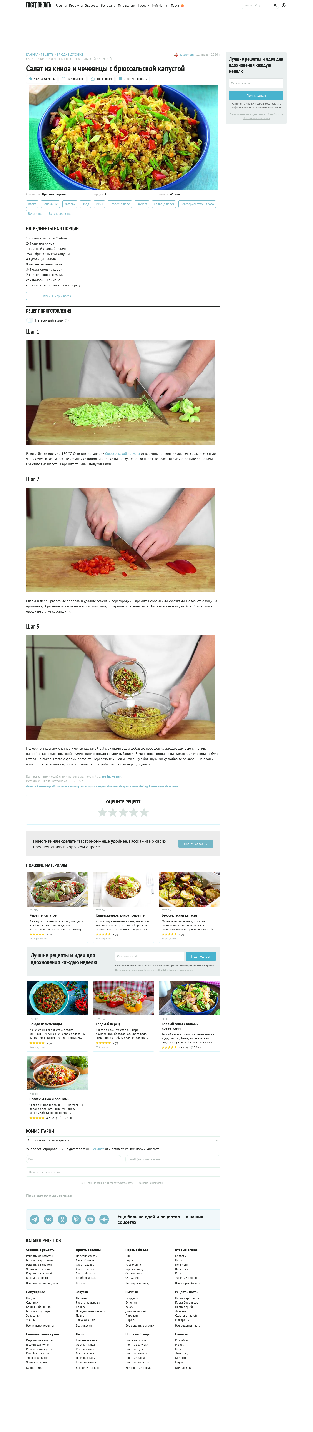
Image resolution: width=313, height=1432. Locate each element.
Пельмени (182, 1265)
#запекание (156, 786)
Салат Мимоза (85, 1273)
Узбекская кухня (37, 1358)
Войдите (97, 1149)
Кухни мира (34, 1368)
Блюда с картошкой (39, 1260)
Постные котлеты (137, 1362)
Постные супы (134, 1349)
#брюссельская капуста (67, 786)
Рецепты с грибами (39, 1265)
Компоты (181, 1358)
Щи (127, 1256)
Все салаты (83, 1283)
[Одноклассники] (62, 1219)
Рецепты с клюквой (39, 1273)
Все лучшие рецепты (40, 1325)
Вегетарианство (60, 214)
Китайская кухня (37, 1353)
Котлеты (180, 1256)
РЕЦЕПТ (166, 1019)
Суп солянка (133, 1273)
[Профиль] (284, 5)
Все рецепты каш (87, 1368)
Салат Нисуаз (85, 1269)
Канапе (81, 1307)
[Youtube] (90, 1219)
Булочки (131, 1302)
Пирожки (131, 1315)
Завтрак (69, 204)
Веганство (35, 214)
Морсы (179, 1345)
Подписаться (201, 956)
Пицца (30, 1298)
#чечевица (43, 786)
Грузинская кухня (38, 1345)
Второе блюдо (120, 204)
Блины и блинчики (39, 1307)
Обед (85, 204)
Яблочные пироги (38, 1269)
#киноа (31, 786)
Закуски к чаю (85, 1320)
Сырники (32, 1302)
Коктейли (181, 1340)
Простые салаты (86, 1256)
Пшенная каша (86, 1358)
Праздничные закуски (91, 1311)
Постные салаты (136, 1340)
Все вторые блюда (187, 1283)
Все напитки (183, 1368)
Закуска (142, 204)
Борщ (129, 1260)
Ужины (30, 1320)
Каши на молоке (87, 1362)
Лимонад (181, 1353)
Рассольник (133, 1265)
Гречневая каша (86, 1340)
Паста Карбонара (187, 1298)
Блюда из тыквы (37, 1278)
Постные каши (135, 1358)
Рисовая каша (85, 1349)
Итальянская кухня (39, 1349)
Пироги (130, 1320)
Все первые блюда (137, 1283)
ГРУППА (100, 910)
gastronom (186, 55)
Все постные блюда (138, 1368)
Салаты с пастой (186, 1315)
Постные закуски (136, 1345)
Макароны (182, 1320)
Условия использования (182, 970)
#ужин (133, 786)
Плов (178, 1260)
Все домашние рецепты (42, 1283)
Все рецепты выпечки (139, 1325)
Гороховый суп (135, 1269)
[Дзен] (104, 1219)
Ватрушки (132, 1298)
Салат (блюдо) (164, 204)
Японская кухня (36, 1362)
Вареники (181, 1269)
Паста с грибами (186, 1307)
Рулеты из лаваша (88, 1302)
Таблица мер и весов (57, 296)
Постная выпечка (136, 1353)
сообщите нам (111, 776)
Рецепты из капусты (39, 1256)
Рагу (178, 1273)
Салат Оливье (85, 1260)
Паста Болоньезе (186, 1302)
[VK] (48, 1219)
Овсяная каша (85, 1345)
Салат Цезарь (85, 1265)
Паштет (81, 1315)
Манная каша (85, 1353)
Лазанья (180, 1311)
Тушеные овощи (186, 1278)
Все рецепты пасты (187, 1325)
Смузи (179, 1362)
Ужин (99, 204)
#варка (123, 786)
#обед (143, 786)
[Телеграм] (34, 1219)
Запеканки (33, 1315)
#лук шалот (172, 786)
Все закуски (84, 1325)
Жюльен (81, 1298)
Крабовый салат (87, 1278)
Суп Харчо (132, 1278)
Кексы (129, 1307)
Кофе (178, 1349)
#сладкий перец (95, 786)
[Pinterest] (76, 1219)
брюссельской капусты (122, 453)
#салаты (112, 786)
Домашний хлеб (136, 1311)
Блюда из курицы (38, 1311)
